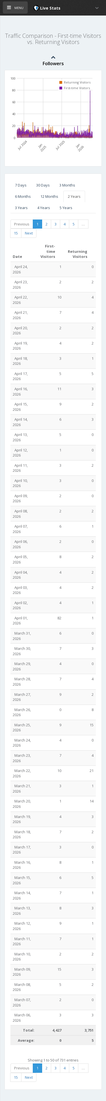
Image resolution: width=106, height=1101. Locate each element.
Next (29, 233)
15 (16, 233)
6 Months (23, 196)
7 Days (21, 185)
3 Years (21, 207)
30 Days (43, 185)
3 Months (67, 185)
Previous (21, 224)
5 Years (66, 207)
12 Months (49, 196)
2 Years (74, 196)
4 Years (43, 207)
